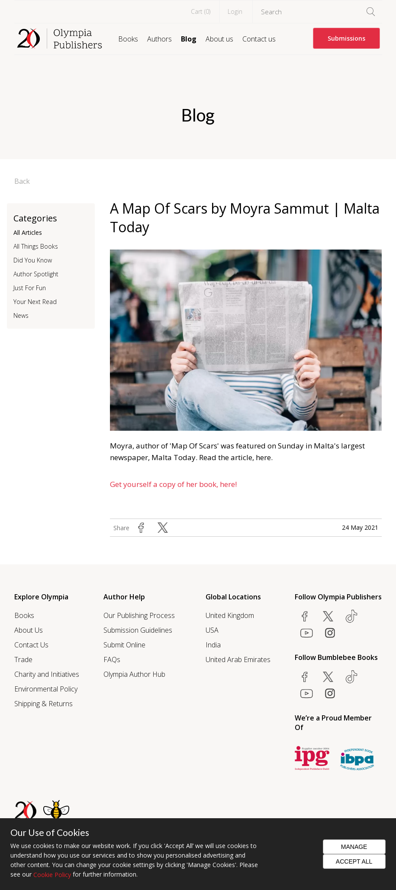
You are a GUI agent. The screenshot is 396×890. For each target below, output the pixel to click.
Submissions (346, 38)
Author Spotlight (35, 274)
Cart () (200, 11)
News (21, 315)
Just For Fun (29, 288)
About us (219, 39)
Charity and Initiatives (46, 674)
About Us (28, 630)
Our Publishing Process (139, 615)
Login (235, 11)
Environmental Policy (45, 689)
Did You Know (32, 260)
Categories (35, 218)
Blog (188, 39)
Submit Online (124, 645)
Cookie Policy (52, 875)
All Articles (27, 232)
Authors (159, 39)
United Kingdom (230, 615)
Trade (23, 659)
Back (22, 181)
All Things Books (35, 246)
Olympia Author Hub (134, 674)
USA (212, 630)
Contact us (259, 39)
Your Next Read (35, 302)
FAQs (111, 659)
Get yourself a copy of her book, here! (173, 484)
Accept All (354, 861)
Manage (354, 846)
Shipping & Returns (43, 703)
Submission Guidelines (137, 630)
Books (128, 39)
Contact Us (31, 645)
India (213, 645)
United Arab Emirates (238, 659)
